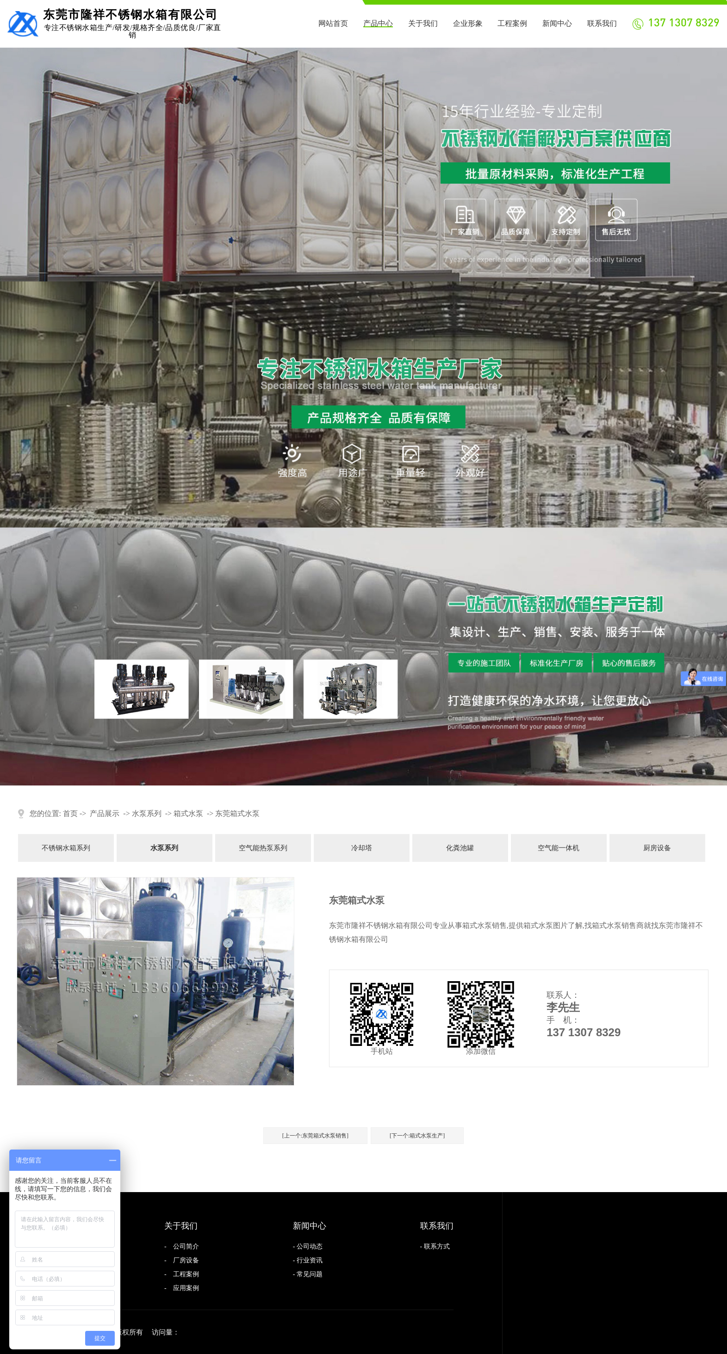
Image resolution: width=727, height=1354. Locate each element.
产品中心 (378, 23)
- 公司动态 (308, 1246)
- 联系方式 (435, 1246)
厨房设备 (657, 848)
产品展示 (104, 813)
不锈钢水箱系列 (66, 848)
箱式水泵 (188, 813)
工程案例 (512, 23)
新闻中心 (557, 23)
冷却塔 (361, 848)
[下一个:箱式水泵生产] (417, 1135)
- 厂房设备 (181, 1260)
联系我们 (602, 23)
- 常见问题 (308, 1274)
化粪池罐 (460, 848)
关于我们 (423, 23)
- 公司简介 (181, 1246)
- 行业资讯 (308, 1260)
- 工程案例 (181, 1274)
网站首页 (333, 23)
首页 (70, 813)
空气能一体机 (558, 848)
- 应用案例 (181, 1288)
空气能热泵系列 (263, 848)
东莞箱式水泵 (237, 813)
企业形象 (468, 23)
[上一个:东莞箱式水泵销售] (315, 1135)
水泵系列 (147, 813)
